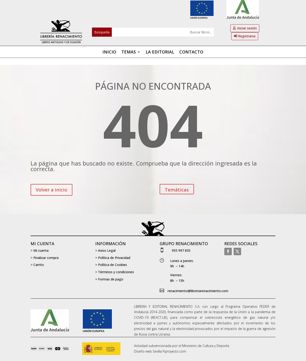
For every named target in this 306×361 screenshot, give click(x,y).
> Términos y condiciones (114, 272)
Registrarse (247, 36)
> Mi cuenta (40, 250)
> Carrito (37, 264)
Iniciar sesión (247, 28)
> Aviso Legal (105, 250)
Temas (128, 52)
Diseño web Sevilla (148, 351)
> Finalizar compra (45, 257)
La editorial (160, 52)
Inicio (109, 52)
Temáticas (177, 190)
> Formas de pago (109, 279)
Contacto (191, 52)
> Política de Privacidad (112, 257)
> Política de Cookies (111, 264)
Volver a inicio (51, 190)
